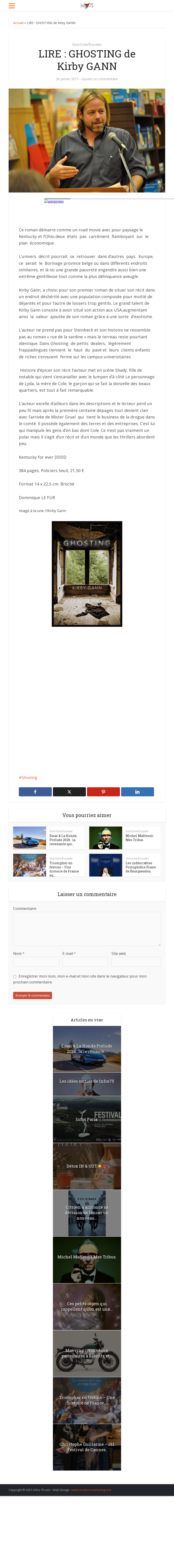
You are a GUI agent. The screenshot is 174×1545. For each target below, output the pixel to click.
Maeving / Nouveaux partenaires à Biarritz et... (87, 1353)
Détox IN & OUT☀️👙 (87, 1166)
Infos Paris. (87, 1119)
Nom (19, 953)
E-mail (69, 953)
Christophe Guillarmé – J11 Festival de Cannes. (87, 1446)
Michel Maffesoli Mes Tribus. (140, 838)
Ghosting (29, 777)
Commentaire (24, 908)
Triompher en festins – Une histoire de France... (87, 1400)
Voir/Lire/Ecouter (87, 44)
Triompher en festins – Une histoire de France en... (64, 869)
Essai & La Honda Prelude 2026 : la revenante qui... (63, 840)
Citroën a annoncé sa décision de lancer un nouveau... (87, 1212)
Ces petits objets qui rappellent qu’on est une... (87, 1306)
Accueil (18, 23)
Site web (119, 953)
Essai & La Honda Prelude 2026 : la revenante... (86, 1048)
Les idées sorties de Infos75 (87, 1081)
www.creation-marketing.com (91, 1490)
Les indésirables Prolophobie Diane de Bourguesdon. (141, 867)
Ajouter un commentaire (100, 79)
